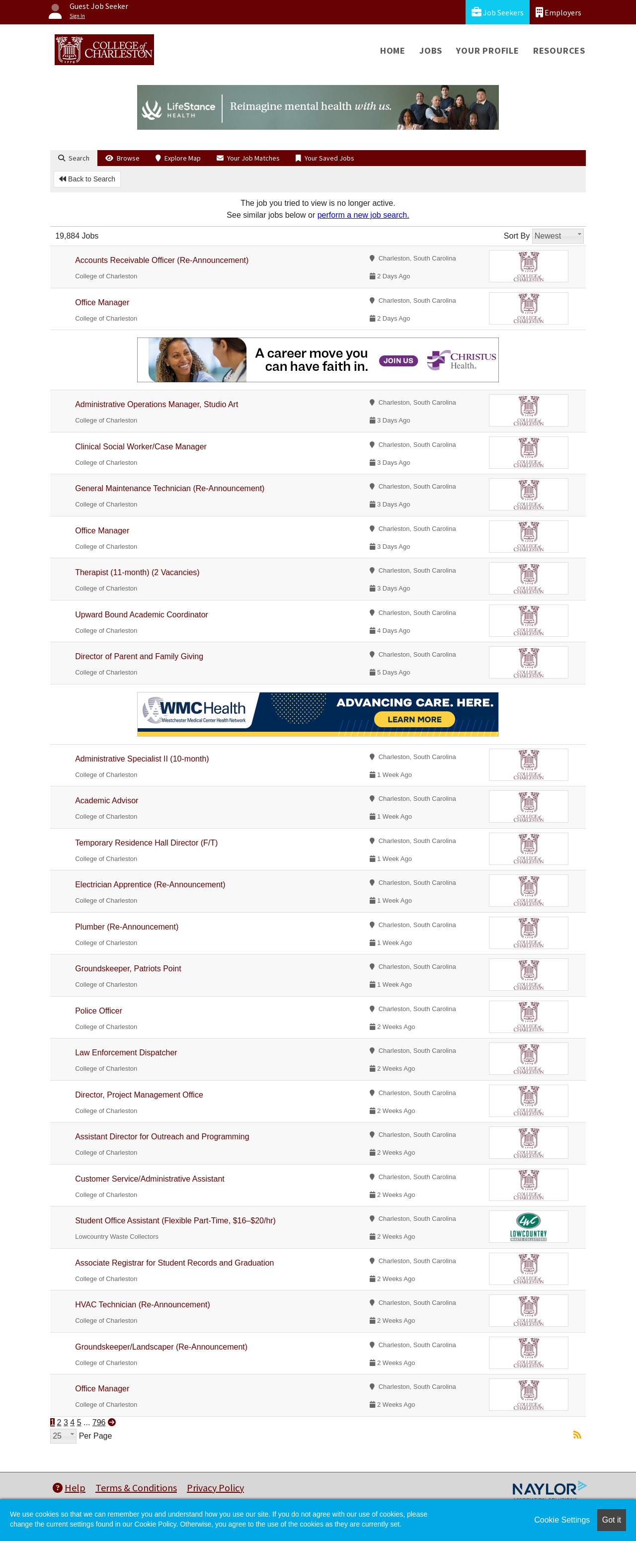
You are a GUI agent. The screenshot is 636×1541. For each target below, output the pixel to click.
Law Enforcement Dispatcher (126, 1052)
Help (69, 1487)
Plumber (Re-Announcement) (126, 927)
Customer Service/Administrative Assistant (150, 1179)
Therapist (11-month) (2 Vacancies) (137, 572)
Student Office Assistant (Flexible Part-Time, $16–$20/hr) (175, 1220)
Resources (559, 50)
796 (99, 1422)
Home (392, 50)
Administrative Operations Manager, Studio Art (156, 404)
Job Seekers (498, 12)
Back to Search (87, 179)
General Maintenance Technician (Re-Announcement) (169, 488)
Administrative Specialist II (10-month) (142, 759)
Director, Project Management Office (139, 1095)
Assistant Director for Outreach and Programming (162, 1136)
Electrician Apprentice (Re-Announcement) (150, 884)
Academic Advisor (106, 800)
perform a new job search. (363, 215)
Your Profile (487, 50)
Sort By (517, 236)
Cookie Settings (562, 1520)
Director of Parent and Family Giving (139, 656)
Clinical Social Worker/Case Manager (141, 446)
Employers (558, 12)
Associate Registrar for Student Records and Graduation (174, 1263)
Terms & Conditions (136, 1487)
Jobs (430, 50)
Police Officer (98, 1011)
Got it (611, 1520)
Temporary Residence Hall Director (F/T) (146, 843)
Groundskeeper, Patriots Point (128, 968)
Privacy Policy (215, 1487)
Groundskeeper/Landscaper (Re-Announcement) (161, 1347)
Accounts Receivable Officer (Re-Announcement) (161, 260)
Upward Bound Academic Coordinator (141, 614)
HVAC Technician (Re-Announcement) (142, 1304)
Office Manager (102, 302)
